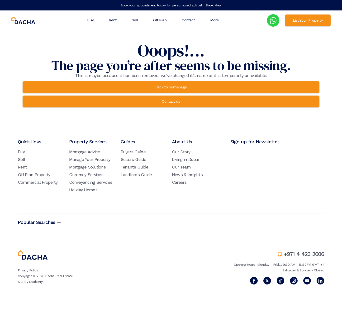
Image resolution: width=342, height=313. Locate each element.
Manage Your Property (89, 159)
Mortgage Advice (84, 151)
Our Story (181, 151)
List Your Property (308, 20)
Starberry (36, 282)
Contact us (171, 101)
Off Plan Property (34, 174)
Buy (90, 20)
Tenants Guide (134, 166)
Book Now (214, 5)
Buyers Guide (133, 151)
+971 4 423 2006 (304, 254)
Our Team (181, 166)
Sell (135, 20)
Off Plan (159, 20)
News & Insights (187, 174)
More (214, 20)
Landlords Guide (136, 174)
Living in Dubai (185, 159)
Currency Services (86, 174)
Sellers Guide (133, 159)
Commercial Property (37, 182)
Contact (188, 20)
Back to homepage (171, 87)
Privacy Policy (28, 270)
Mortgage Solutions (87, 166)
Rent (112, 20)
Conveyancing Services (90, 182)
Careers (179, 182)
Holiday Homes (83, 189)
